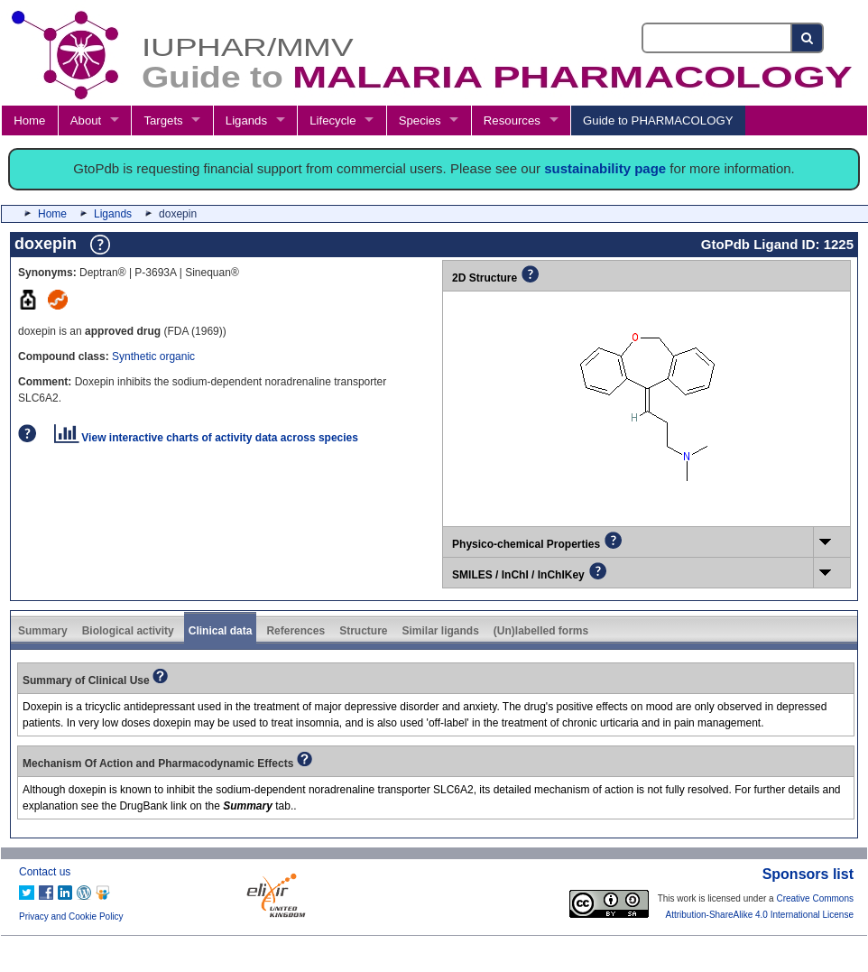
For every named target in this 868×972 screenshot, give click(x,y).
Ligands (246, 120)
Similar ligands (440, 631)
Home (29, 120)
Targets (162, 120)
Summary (43, 631)
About (85, 120)
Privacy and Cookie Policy (71, 916)
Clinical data (221, 631)
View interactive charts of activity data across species (206, 437)
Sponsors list (808, 874)
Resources (512, 120)
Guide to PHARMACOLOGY (658, 120)
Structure (363, 631)
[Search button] (808, 38)
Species (420, 120)
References (295, 631)
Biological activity (128, 631)
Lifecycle (332, 120)
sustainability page (605, 168)
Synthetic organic (153, 356)
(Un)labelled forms (541, 631)
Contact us (44, 872)
